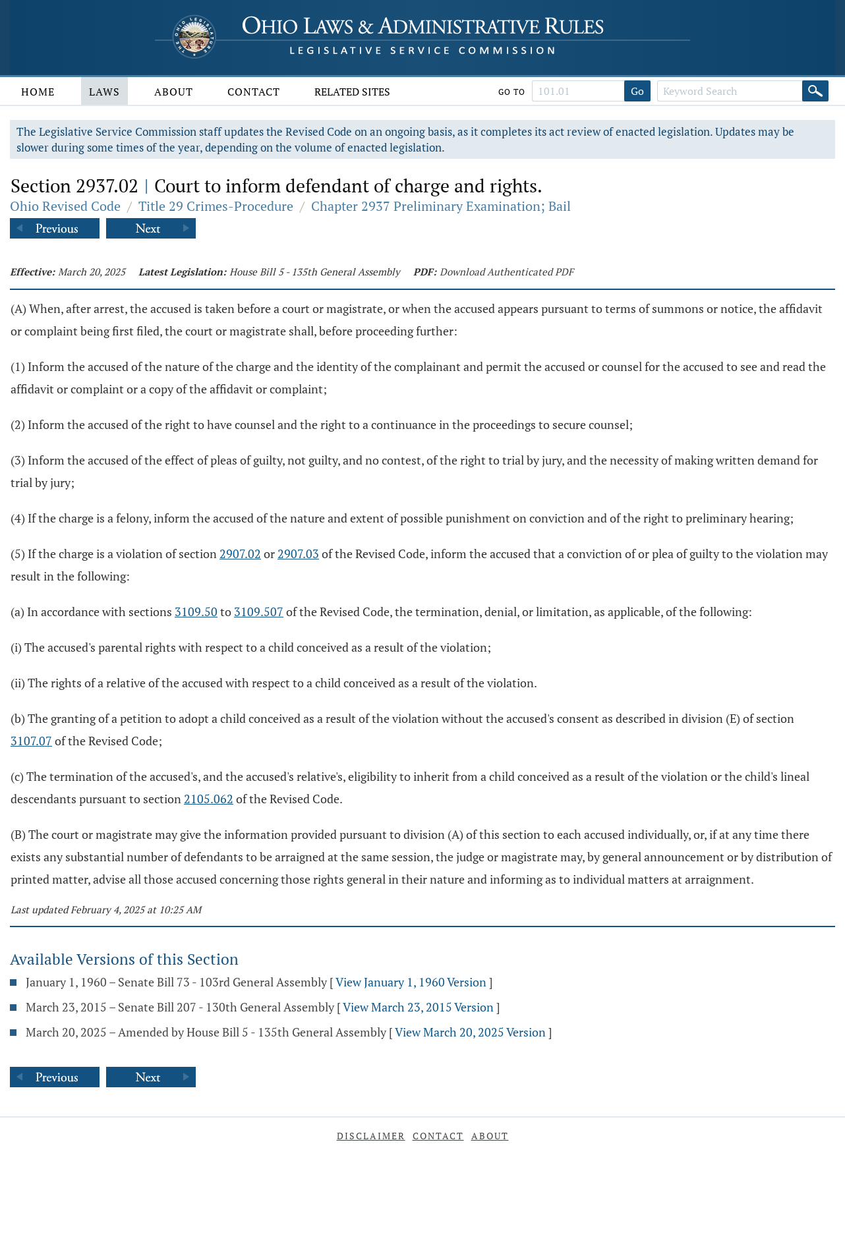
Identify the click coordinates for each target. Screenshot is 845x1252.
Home (38, 91)
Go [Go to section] (637, 91)
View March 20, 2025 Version (470, 1032)
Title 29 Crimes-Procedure (215, 206)
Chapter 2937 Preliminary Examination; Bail (441, 206)
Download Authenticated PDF (506, 271)
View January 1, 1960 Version (410, 982)
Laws (104, 91)
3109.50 (196, 611)
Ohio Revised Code (65, 206)
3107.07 (31, 741)
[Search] (815, 90)
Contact (253, 91)
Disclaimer (371, 1135)
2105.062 (208, 799)
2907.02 (240, 553)
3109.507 (258, 611)
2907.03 (298, 553)
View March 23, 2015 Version (418, 1007)
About (173, 91)
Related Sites (352, 91)
